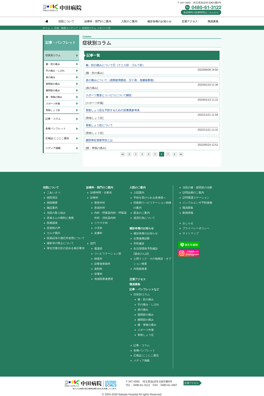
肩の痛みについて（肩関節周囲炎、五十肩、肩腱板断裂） (121, 80)
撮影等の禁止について (60, 243)
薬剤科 (98, 268)
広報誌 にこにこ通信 (57, 138)
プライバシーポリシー (196, 228)
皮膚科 (98, 233)
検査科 (98, 258)
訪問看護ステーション (196, 197)
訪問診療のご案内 (193, 192)
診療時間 (201, 12)
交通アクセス (190, 21)
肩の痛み (50, 77)
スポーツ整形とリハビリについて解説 (109, 95)
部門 (93, 243)
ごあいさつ (53, 192)
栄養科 (98, 273)
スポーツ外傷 (53, 103)
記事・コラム (53, 118)
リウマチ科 (101, 222)
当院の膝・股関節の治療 (197, 187)
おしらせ (188, 223)
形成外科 (99, 207)
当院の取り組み (56, 212)
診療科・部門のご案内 (97, 21)
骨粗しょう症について (99, 125)
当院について (66, 21)
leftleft (123, 154)
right (174, 154)
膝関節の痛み (53, 90)
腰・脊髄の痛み (54, 97)
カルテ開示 (53, 233)
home (46, 21)
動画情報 (188, 212)
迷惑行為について (144, 217)
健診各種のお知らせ (159, 21)
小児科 (98, 228)
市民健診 (139, 243)
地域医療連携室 (103, 278)
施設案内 (52, 207)
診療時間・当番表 (101, 192)
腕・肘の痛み (53, 64)
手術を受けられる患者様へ (150, 197)
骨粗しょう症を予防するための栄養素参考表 (113, 110)
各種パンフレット (55, 128)
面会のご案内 (142, 212)
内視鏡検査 (140, 268)
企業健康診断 (142, 238)
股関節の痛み (53, 83)
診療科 (94, 197)
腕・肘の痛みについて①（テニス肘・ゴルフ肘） (115, 65)
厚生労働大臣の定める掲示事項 (66, 248)
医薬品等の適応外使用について (66, 238)
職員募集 (213, 21)
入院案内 (139, 192)
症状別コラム (53, 55)
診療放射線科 (102, 263)
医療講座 (52, 222)
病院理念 (52, 197)
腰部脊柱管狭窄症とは (99, 140)
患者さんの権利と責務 (60, 217)
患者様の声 (53, 228)
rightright (181, 154)
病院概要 (52, 202)
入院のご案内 (129, 21)
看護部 (98, 248)
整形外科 (99, 202)
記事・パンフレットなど (144, 289)
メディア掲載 (53, 148)
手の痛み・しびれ (55, 70)
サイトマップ (191, 233)
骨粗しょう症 (53, 110)
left (129, 154)
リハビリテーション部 (107, 253)
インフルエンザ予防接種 (197, 202)
